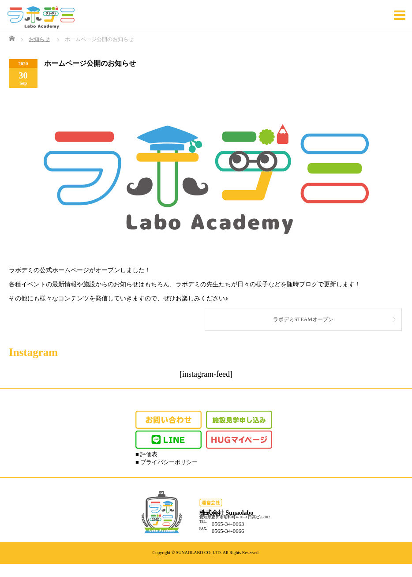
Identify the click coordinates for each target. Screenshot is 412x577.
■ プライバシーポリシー (166, 462)
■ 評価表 (146, 454)
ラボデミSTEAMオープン (303, 319)
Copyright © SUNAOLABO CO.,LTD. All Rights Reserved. (206, 552)
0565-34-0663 (228, 524)
